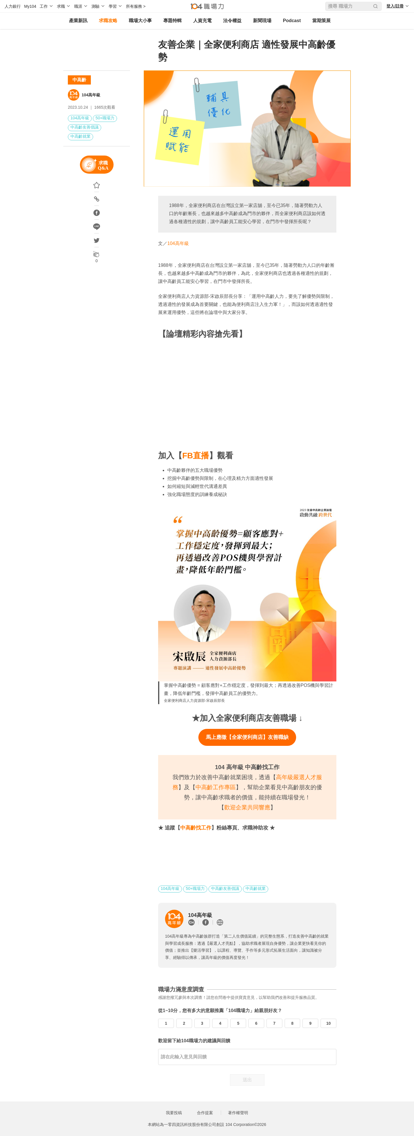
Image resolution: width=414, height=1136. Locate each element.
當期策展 (321, 20)
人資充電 (202, 20)
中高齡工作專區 (215, 787)
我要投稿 (174, 1112)
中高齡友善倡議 (84, 127)
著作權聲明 (238, 1112)
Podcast (292, 20)
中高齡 (79, 79)
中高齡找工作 (195, 828)
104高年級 (91, 95)
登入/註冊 (395, 6)
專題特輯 (172, 20)
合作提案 (205, 1112)
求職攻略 (108, 20)
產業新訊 (78, 20)
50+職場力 (104, 118)
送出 (247, 1079)
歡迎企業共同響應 (247, 807)
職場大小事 (140, 20)
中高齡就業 (80, 136)
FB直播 (195, 455)
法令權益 (232, 20)
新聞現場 (262, 20)
